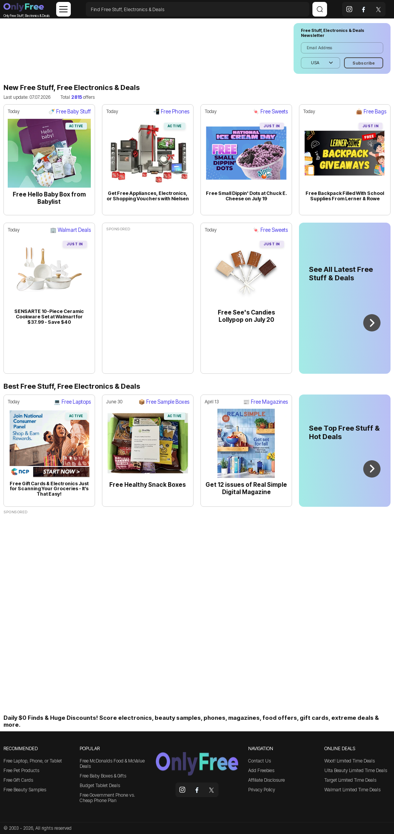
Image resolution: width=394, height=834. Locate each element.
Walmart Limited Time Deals (352, 789)
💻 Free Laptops (72, 402)
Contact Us (259, 761)
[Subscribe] (363, 62)
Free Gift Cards (18, 780)
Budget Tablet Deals (100, 785)
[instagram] (349, 9)
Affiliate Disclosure (266, 780)
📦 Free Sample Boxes (164, 402)
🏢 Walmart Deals (70, 230)
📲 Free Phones (171, 111)
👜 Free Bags (371, 111)
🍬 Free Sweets (270, 111)
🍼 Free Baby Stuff (69, 111)
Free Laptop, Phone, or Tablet (32, 761)
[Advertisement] (145, 48)
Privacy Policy (261, 789)
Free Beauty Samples (24, 789)
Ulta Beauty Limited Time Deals (355, 770)
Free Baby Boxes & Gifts (103, 776)
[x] (378, 9)
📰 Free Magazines (265, 402)
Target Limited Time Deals (350, 780)
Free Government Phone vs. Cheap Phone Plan (107, 797)
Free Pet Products (21, 770)
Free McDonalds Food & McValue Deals (112, 763)
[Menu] (63, 9)
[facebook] (364, 9)
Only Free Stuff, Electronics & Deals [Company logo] (23, 9)
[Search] (319, 9)
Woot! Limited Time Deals (349, 761)
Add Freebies (261, 770)
